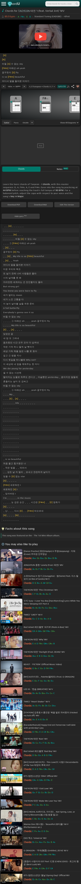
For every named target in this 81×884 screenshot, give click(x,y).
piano (16, 123)
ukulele (26, 123)
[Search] (76, 3)
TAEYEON (24, 10)
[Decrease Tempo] (3, 86)
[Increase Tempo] (24, 86)
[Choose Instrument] (32, 122)
